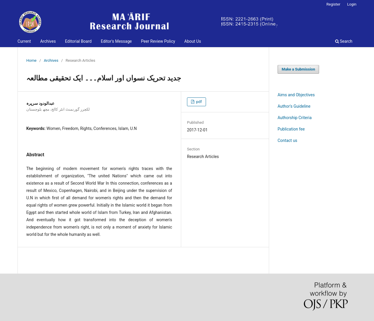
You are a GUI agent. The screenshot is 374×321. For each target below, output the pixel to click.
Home (31, 60)
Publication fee (291, 129)
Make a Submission (298, 69)
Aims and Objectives (296, 94)
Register (333, 4)
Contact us (287, 140)
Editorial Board (78, 41)
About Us (192, 41)
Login (351, 4)
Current (24, 41)
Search (343, 41)
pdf (198, 101)
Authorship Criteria (295, 117)
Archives (48, 41)
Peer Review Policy (158, 41)
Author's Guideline (294, 106)
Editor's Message (116, 41)
